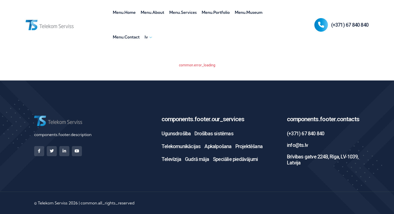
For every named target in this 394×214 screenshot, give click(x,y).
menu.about (152, 12)
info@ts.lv (297, 145)
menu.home (124, 12)
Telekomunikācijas (181, 146)
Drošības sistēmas (213, 134)
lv (146, 36)
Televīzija (171, 159)
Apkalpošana (217, 146)
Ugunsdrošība (176, 134)
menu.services (183, 12)
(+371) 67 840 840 (349, 25)
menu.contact (126, 36)
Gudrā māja (197, 159)
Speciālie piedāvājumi (235, 159)
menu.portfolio (216, 12)
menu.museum (248, 12)
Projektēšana (249, 146)
